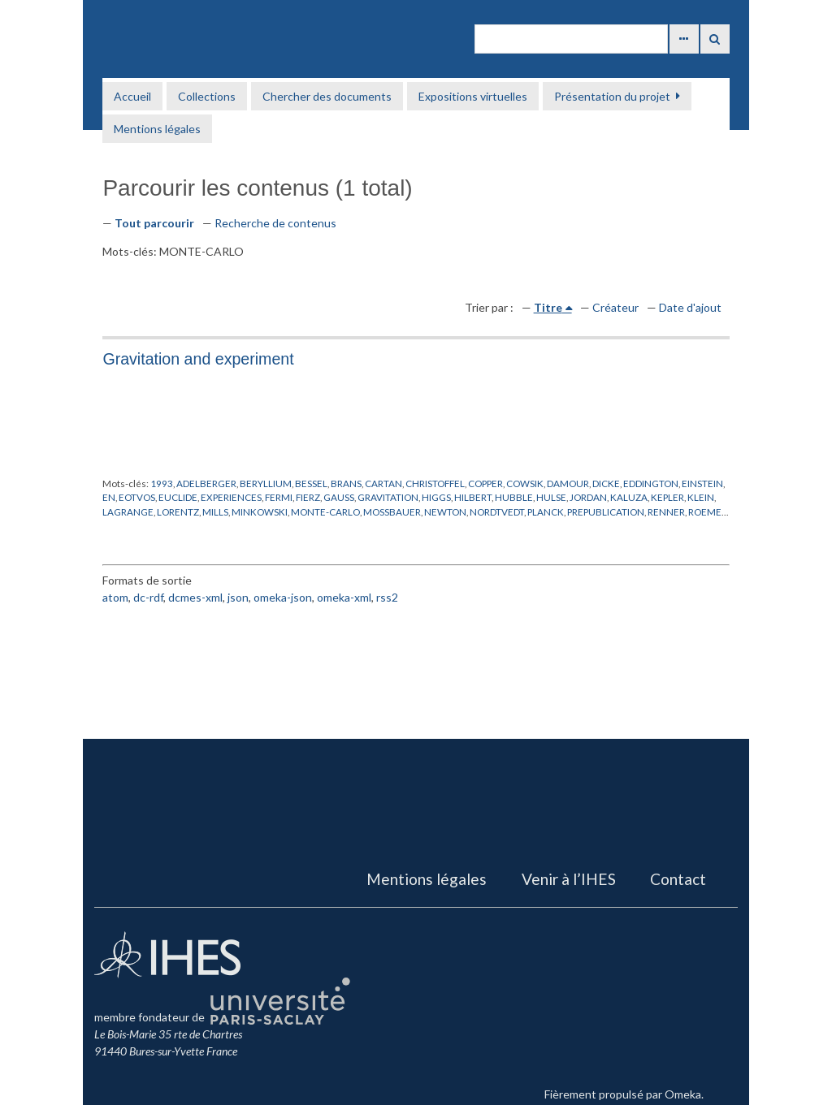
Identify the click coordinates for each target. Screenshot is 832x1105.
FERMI (278, 497)
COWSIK (525, 483)
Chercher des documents (327, 96)
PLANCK (545, 511)
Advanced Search (684, 39)
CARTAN (383, 483)
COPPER (485, 483)
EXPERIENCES (231, 497)
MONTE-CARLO (325, 511)
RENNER (666, 511)
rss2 (387, 597)
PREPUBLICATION (605, 511)
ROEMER (707, 511)
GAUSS (338, 497)
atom (115, 597)
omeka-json (283, 597)
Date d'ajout (690, 307)
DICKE (606, 483)
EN (108, 497)
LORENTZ (178, 511)
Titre (548, 307)
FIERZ (308, 497)
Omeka (683, 1094)
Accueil (132, 96)
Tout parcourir (154, 223)
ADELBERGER (206, 483)
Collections (207, 96)
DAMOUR (568, 483)
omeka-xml (344, 597)
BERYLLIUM (266, 483)
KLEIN (700, 497)
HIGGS (436, 497)
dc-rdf (148, 597)
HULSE (551, 497)
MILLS (215, 511)
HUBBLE (514, 497)
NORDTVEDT (497, 511)
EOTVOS (137, 497)
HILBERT (473, 497)
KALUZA (629, 497)
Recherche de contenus (275, 223)
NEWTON (445, 511)
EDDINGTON (650, 483)
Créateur (615, 307)
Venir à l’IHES (569, 879)
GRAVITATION (388, 497)
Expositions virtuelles (472, 96)
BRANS (346, 483)
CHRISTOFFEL (435, 483)
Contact (678, 879)
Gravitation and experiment (197, 359)
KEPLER (667, 497)
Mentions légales (157, 129)
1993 (161, 483)
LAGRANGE (128, 511)
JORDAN (588, 497)
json (238, 597)
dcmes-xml (195, 597)
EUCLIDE (177, 497)
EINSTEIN (702, 483)
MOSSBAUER (392, 511)
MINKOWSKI (260, 511)
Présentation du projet (612, 96)
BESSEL (311, 483)
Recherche (715, 39)
